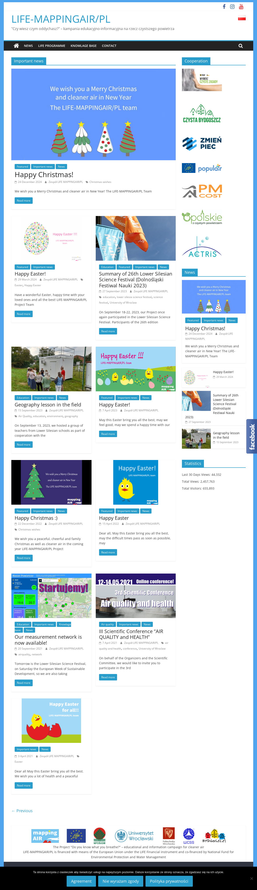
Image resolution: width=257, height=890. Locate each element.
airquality (24, 654)
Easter (19, 285)
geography (71, 416)
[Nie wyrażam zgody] (251, 878)
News (28, 46)
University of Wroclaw (123, 302)
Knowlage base (84, 46)
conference (130, 648)
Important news (43, 166)
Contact (109, 46)
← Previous (22, 810)
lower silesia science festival (134, 297)
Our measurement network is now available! (48, 639)
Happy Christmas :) (36, 517)
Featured (22, 166)
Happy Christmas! (44, 174)
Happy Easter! (30, 273)
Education (107, 267)
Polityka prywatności (169, 881)
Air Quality (24, 416)
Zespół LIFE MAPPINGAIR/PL (66, 182)
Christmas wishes (100, 182)
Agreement (81, 881)
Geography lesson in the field (48, 404)
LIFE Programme (51, 46)
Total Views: (191, 481)
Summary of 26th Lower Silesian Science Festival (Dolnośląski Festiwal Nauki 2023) (135, 279)
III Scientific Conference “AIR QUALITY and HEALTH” (131, 634)
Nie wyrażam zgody (121, 881)
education (109, 297)
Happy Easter (32, 285)
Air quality (107, 624)
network (37, 654)
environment (55, 416)
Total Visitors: (192, 488)
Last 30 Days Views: (196, 474)
